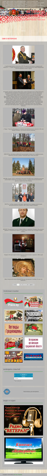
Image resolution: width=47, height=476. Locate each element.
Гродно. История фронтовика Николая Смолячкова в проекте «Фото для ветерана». (23, 255)
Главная (4, 1)
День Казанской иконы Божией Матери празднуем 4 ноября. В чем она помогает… (23, 280)
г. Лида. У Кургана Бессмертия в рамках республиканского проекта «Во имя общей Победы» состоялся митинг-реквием (23, 129)
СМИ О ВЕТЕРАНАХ (18, 4)
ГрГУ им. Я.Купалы (18, 474)
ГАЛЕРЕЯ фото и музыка (31, 2)
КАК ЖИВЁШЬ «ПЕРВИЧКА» (20, 5)
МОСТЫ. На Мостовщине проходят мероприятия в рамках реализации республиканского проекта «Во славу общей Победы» (23, 205)
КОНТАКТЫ (32, 6)
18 (27, 284)
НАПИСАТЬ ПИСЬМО (25, 6)
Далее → (32, 284)
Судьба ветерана (10, 2)
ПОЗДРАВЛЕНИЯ (10, 4)
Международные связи (15, 6)
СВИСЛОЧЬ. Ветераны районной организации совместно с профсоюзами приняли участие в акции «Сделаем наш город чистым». (23, 155)
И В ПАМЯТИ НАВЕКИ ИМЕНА (20, 1)
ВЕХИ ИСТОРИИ (10, 1)
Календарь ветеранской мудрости (31, 4)
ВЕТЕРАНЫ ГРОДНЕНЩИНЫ (31, 13)
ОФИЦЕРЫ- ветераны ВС (20, 2)
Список (16, 378)
